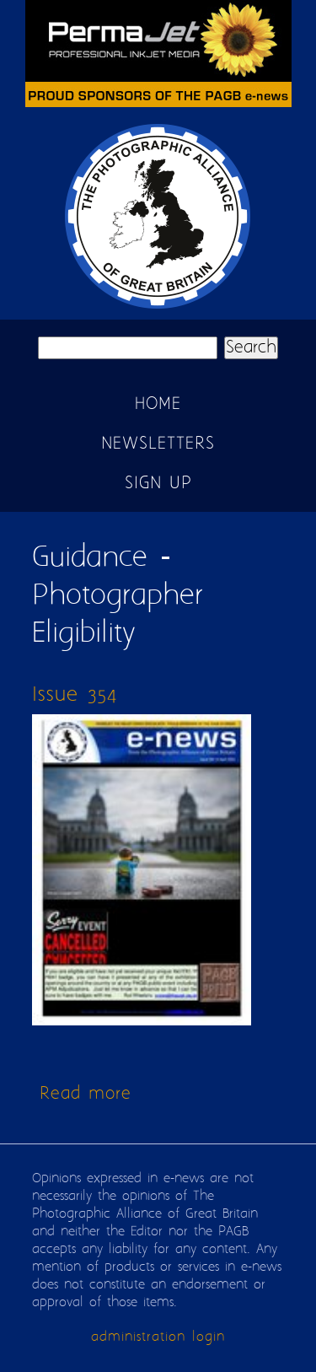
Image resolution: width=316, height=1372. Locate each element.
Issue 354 (74, 695)
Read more (85, 1094)
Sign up (158, 483)
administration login (158, 1337)
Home (158, 404)
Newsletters (158, 444)
